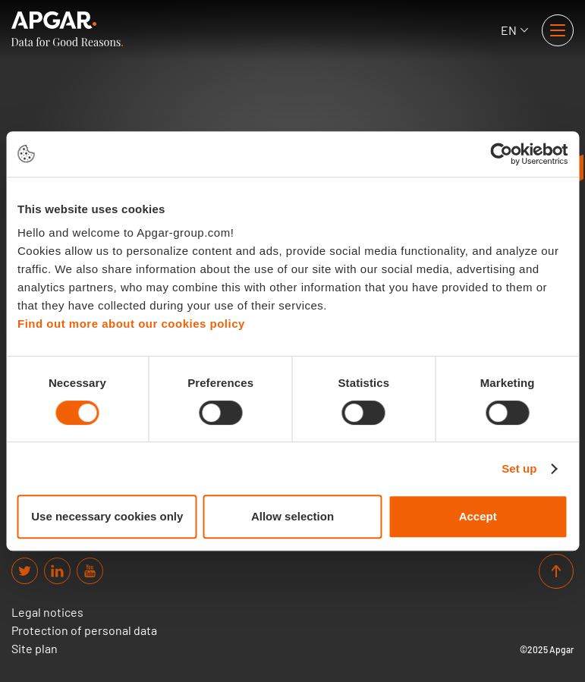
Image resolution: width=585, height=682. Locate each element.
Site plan (34, 648)
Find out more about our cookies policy (131, 323)
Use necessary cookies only (107, 516)
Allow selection (292, 516)
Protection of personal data (84, 630)
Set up (519, 468)
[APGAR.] (67, 28)
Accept (478, 516)
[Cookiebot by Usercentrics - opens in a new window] (501, 154)
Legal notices (47, 612)
